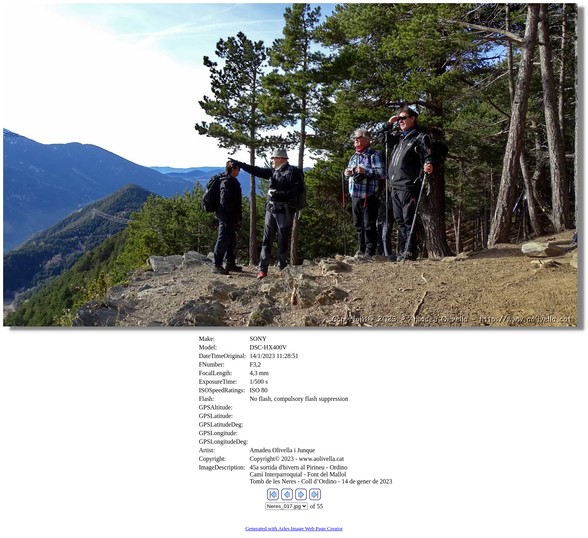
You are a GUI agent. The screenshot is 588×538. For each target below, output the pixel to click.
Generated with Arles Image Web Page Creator (294, 528)
